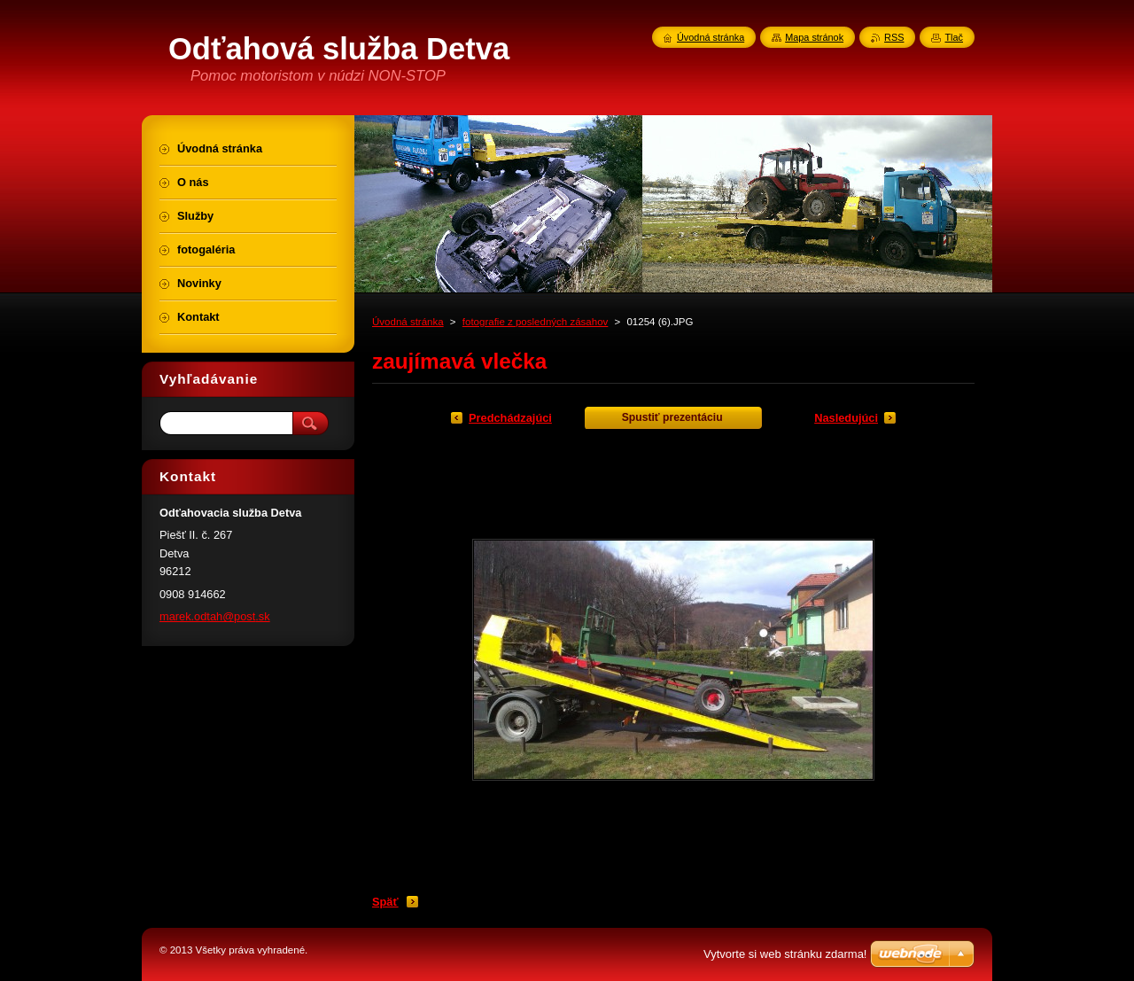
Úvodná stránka (408, 321)
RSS (894, 37)
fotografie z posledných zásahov (535, 321)
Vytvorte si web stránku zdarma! (784, 954)
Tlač (953, 37)
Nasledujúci (846, 417)
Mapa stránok (814, 37)
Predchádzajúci (510, 417)
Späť (385, 901)
